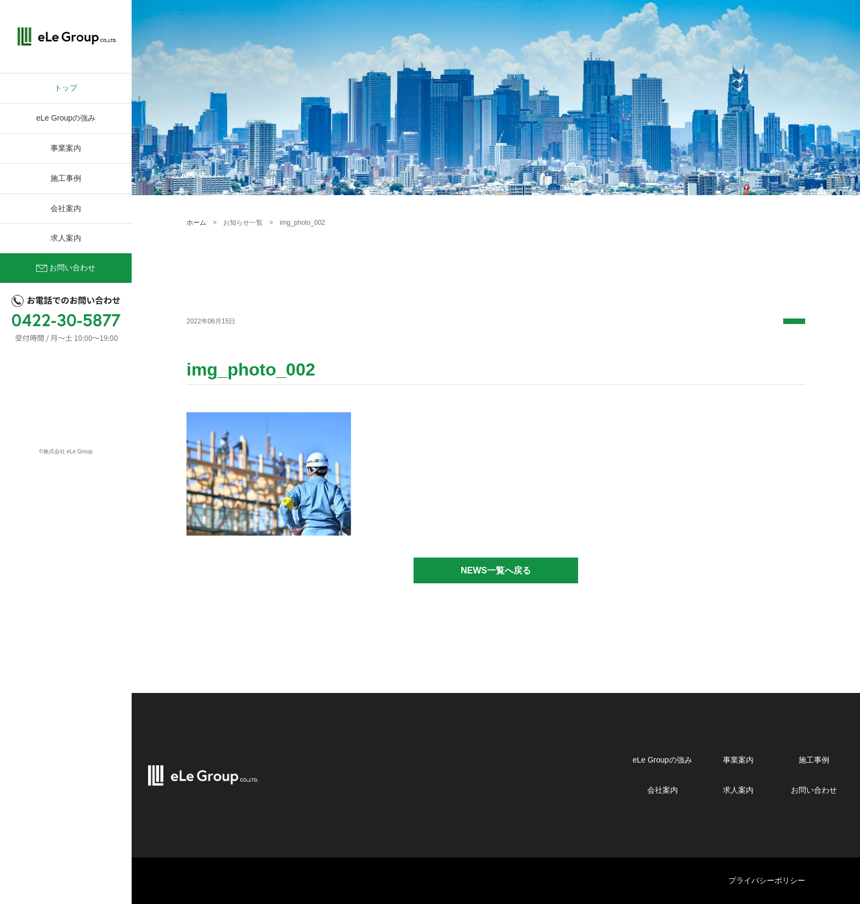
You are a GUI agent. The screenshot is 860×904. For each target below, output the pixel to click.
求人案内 (65, 238)
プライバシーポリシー (766, 880)
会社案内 (65, 208)
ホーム (196, 222)
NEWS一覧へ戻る (496, 570)
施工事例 (65, 178)
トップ (65, 87)
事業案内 (65, 148)
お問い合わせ (65, 269)
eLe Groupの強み (65, 117)
